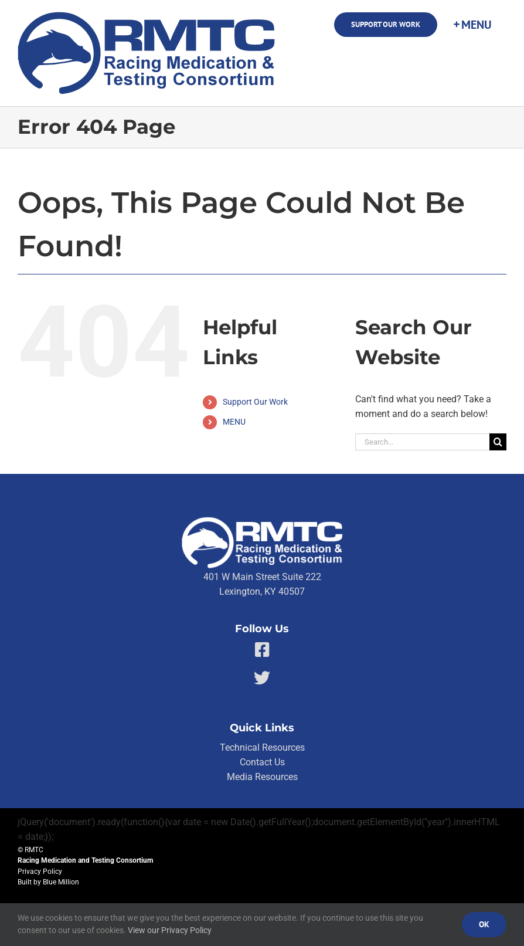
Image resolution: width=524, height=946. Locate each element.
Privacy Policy (40, 871)
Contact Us (262, 762)
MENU (234, 421)
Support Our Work (255, 401)
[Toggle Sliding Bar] (472, 24)
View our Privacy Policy (170, 930)
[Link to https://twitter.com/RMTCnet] (262, 678)
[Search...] (422, 441)
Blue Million (61, 882)
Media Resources (262, 776)
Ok (484, 924)
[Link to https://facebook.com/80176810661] (262, 650)
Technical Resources (262, 747)
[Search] (497, 441)
